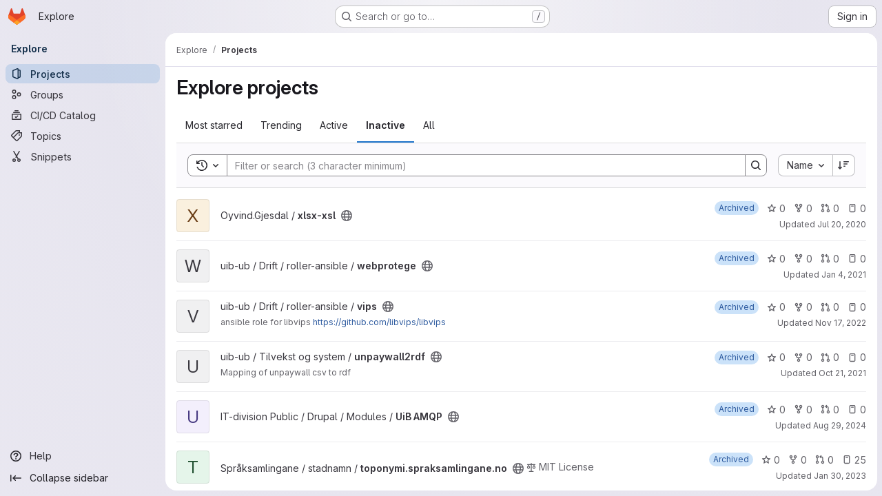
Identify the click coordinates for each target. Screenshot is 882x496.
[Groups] (83, 94)
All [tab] (429, 125)
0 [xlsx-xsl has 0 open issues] (856, 208)
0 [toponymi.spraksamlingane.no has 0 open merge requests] (823, 460)
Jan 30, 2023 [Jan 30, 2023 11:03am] (839, 476)
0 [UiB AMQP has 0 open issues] (856, 409)
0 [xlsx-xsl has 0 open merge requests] (829, 208)
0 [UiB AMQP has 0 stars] (775, 409)
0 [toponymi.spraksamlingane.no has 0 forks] (797, 460)
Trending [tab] (281, 125)
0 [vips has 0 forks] (802, 307)
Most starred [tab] (214, 125)
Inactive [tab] (385, 125)
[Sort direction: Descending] (843, 165)
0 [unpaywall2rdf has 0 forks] (802, 357)
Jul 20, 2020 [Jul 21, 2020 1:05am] (841, 224)
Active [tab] (334, 125)
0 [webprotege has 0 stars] (775, 259)
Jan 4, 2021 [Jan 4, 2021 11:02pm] (843, 274)
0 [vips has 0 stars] (775, 307)
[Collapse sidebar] (83, 478)
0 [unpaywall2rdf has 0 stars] (775, 357)
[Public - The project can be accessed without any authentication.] (346, 215)
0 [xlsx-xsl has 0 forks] (802, 208)
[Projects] (83, 73)
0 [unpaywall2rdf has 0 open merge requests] (829, 357)
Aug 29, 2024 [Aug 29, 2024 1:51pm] (838, 425)
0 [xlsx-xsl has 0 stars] (775, 208)
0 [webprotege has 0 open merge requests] (829, 259)
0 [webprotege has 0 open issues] (856, 259)
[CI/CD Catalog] (83, 115)
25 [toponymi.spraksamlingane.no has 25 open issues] (853, 460)
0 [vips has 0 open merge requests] (829, 307)
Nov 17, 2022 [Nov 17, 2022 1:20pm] (839, 323)
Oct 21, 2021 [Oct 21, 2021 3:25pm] (841, 373)
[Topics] (83, 135)
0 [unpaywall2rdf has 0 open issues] (856, 357)
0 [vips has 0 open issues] (856, 307)
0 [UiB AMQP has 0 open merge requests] (829, 409)
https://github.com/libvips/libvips (379, 322)
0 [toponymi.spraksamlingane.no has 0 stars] (770, 460)
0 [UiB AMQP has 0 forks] (802, 409)
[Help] (83, 456)
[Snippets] (83, 156)
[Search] (479, 165)
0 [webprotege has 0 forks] (802, 259)
